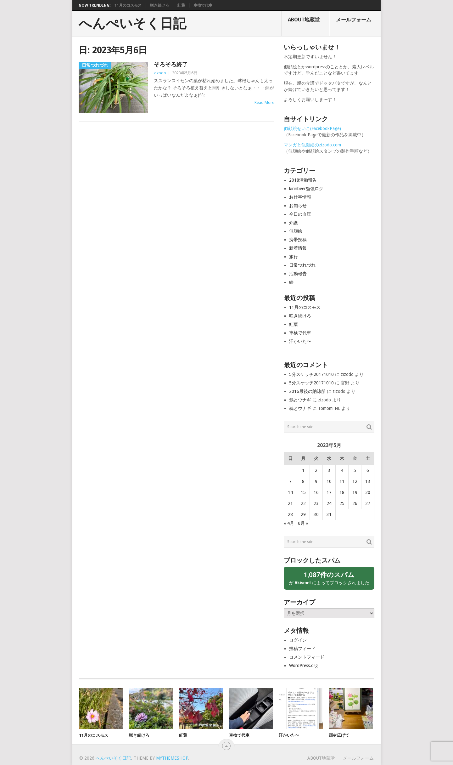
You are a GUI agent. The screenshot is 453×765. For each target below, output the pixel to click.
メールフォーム (353, 20)
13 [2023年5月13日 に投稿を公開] (367, 481)
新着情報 (298, 248)
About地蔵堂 (304, 20)
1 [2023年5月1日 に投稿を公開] (303, 470)
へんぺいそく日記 (132, 23)
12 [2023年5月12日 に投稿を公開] (354, 481)
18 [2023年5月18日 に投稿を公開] (341, 492)
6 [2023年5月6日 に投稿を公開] (367, 470)
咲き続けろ (159, 5)
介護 (293, 222)
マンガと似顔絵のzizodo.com (312, 144)
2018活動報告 (303, 180)
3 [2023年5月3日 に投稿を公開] (329, 470)
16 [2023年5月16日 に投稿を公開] (316, 492)
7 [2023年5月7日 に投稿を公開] (290, 481)
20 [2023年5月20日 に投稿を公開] (367, 492)
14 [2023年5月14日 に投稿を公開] (290, 492)
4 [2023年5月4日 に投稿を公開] (342, 470)
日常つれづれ (302, 265)
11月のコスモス (128, 5)
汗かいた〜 (300, 341)
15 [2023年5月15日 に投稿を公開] (303, 492)
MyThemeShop (172, 758)
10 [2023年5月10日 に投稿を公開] (329, 481)
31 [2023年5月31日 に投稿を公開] (329, 514)
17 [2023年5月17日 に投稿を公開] (329, 492)
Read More (264, 102)
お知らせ (298, 205)
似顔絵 (295, 231)
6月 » (303, 523)
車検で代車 (202, 5)
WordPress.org (303, 665)
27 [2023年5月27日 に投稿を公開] (367, 503)
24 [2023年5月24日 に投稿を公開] (329, 503)
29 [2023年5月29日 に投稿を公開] (303, 514)
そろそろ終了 (171, 64)
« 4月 (289, 523)
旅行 (293, 256)
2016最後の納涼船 (307, 391)
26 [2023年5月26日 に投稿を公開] (354, 503)
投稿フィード (302, 648)
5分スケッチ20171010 (311, 374)
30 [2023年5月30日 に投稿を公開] (316, 514)
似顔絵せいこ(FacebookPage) (312, 128)
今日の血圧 (300, 214)
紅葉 (181, 5)
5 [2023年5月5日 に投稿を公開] (355, 470)
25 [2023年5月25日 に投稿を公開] (341, 503)
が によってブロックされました (329, 577)
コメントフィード (306, 657)
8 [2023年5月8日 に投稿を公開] (303, 481)
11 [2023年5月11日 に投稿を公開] (341, 481)
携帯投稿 (298, 239)
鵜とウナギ (300, 399)
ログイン (298, 640)
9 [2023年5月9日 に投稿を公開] (316, 481)
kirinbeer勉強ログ (306, 188)
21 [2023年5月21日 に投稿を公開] (290, 503)
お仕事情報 (300, 197)
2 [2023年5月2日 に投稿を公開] (316, 470)
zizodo (160, 73)
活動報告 (298, 273)
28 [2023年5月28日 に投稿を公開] (290, 514)
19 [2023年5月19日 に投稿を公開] (354, 492)
